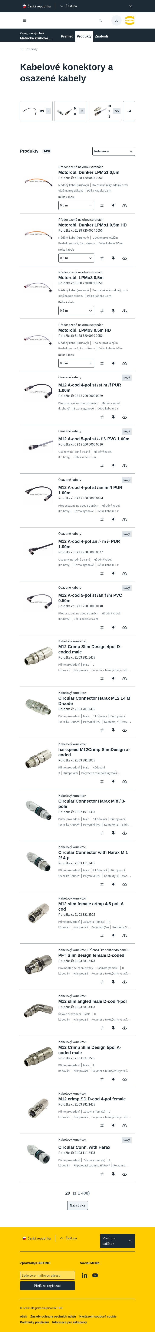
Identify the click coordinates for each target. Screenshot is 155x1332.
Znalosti (101, 36)
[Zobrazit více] (129, 111)
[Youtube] (95, 1275)
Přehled (67, 36)
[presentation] (68, 6)
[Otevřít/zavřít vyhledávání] (100, 20)
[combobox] (110, 151)
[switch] (103, 205)
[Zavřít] (130, 6)
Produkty (84, 36)
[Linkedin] (84, 1275)
